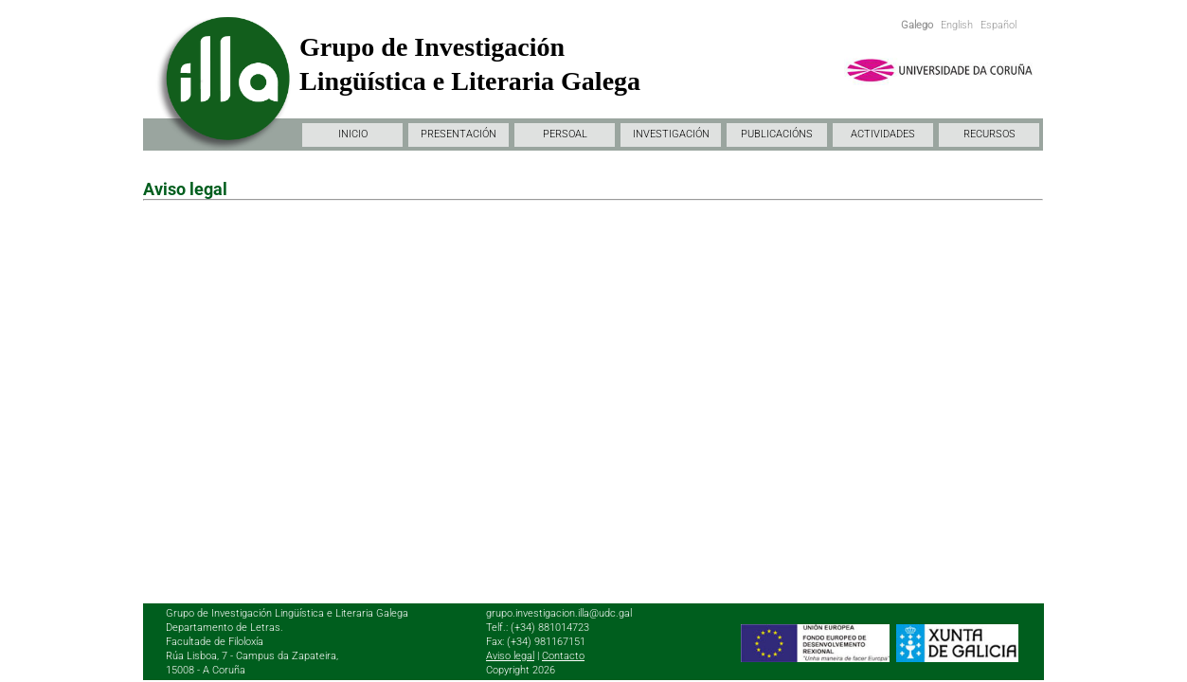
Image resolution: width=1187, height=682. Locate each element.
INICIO (353, 134)
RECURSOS (989, 134)
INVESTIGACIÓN (671, 134)
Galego (917, 25)
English (957, 25)
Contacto (563, 656)
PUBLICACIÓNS (777, 134)
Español (998, 25)
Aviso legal (510, 656)
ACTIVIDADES (883, 134)
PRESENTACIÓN (458, 134)
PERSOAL (565, 134)
